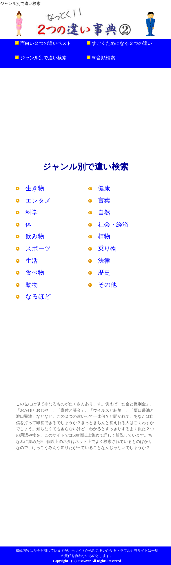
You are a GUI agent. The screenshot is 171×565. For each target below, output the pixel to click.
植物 (104, 236)
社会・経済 (113, 224)
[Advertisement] (85, 113)
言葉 (104, 200)
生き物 (35, 188)
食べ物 (35, 272)
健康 (104, 188)
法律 (104, 260)
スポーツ (38, 248)
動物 (32, 284)
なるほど (38, 296)
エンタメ (38, 200)
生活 (32, 260)
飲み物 (35, 236)
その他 (107, 284)
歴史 (104, 272)
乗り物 (107, 248)
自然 (104, 212)
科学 (32, 212)
